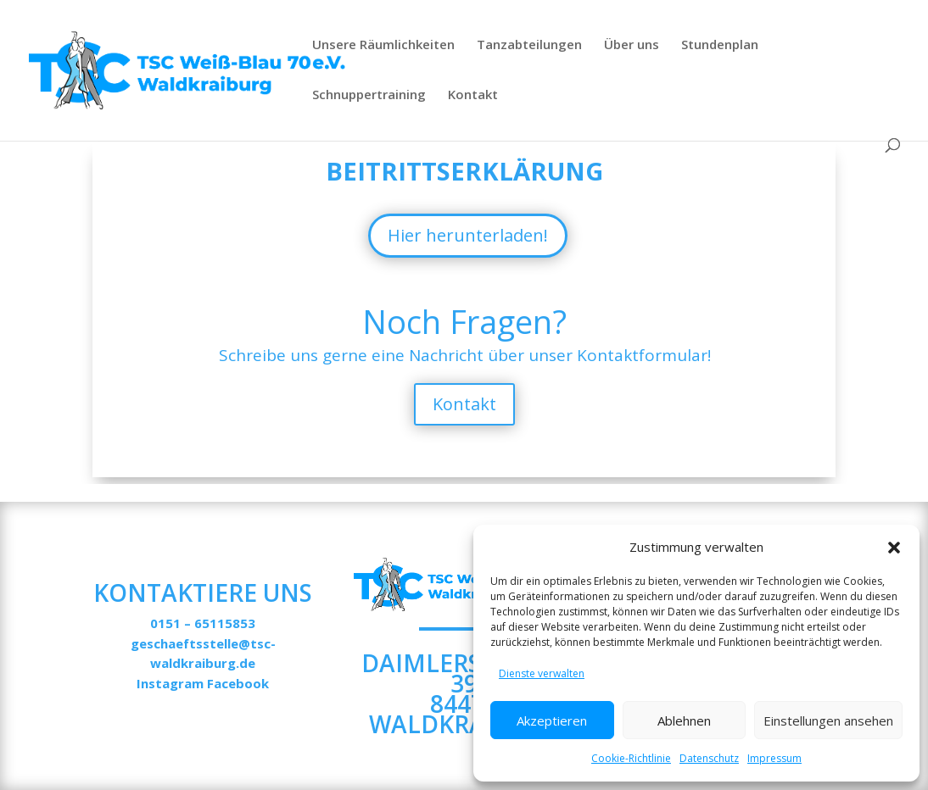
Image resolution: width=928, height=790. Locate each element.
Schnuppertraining (369, 95)
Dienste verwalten (541, 673)
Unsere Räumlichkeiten (383, 45)
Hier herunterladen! (468, 235)
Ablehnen (684, 720)
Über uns (631, 45)
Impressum (774, 758)
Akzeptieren (552, 720)
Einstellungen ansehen (828, 720)
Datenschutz (709, 758)
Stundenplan (719, 45)
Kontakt (473, 95)
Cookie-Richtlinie (631, 758)
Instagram (170, 683)
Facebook (238, 683)
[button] (894, 547)
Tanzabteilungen (529, 45)
